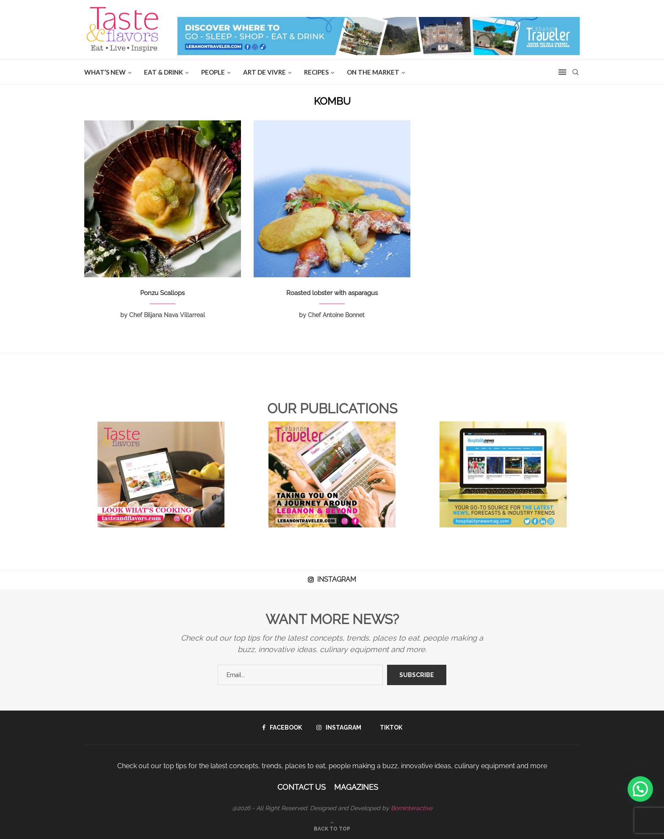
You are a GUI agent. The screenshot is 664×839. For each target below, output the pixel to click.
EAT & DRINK (163, 72)
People (213, 72)
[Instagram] (338, 727)
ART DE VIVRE (264, 72)
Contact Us (301, 787)
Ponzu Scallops (162, 293)
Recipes (316, 72)
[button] (640, 789)
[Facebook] (282, 727)
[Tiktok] (389, 727)
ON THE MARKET (373, 72)
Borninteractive (411, 808)
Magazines (356, 787)
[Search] (575, 72)
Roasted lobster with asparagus (332, 293)
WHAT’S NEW (105, 72)
